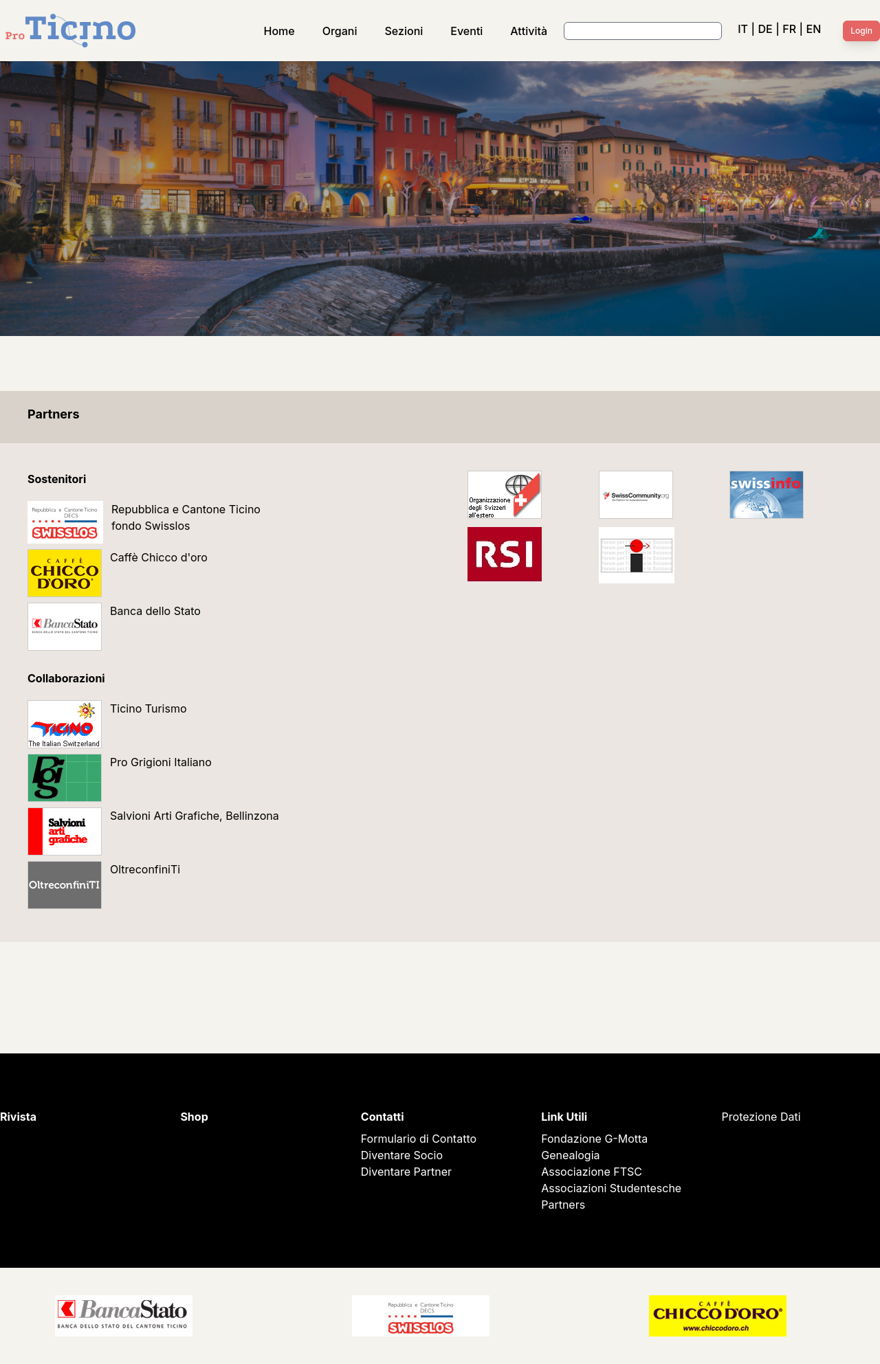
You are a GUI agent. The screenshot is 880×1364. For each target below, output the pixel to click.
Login (861, 30)
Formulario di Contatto (418, 1138)
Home (279, 31)
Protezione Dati (761, 1116)
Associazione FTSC (591, 1171)
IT (743, 29)
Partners (563, 1204)
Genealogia (570, 1155)
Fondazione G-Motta (594, 1138)
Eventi (466, 31)
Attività (528, 31)
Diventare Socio (402, 1155)
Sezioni (404, 31)
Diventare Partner (406, 1171)
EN (814, 29)
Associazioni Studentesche (611, 1188)
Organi (340, 31)
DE (765, 29)
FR (789, 29)
